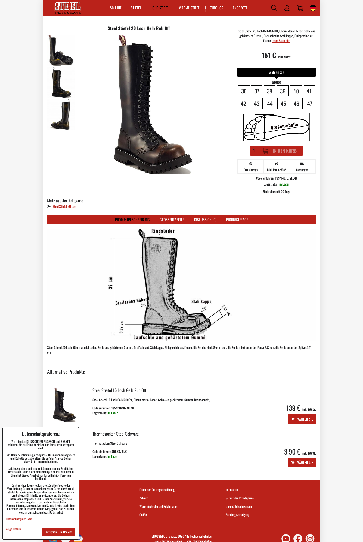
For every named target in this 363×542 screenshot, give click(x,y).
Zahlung (143, 498)
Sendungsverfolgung (237, 514)
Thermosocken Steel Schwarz (115, 433)
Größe (143, 514)
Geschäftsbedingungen (239, 506)
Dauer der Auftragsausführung (157, 489)
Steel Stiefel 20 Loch (65, 206)
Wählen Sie (302, 419)
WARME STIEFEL (190, 8)
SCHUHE (116, 8)
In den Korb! (280, 150)
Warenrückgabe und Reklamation (158, 506)
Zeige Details (13, 529)
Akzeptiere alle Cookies (59, 532)
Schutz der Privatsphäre (240, 498)
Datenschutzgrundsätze (19, 519)
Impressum (232, 489)
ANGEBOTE (240, 8)
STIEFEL (136, 8)
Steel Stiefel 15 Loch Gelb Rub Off (119, 390)
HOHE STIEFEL (160, 8)
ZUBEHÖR (216, 8)
